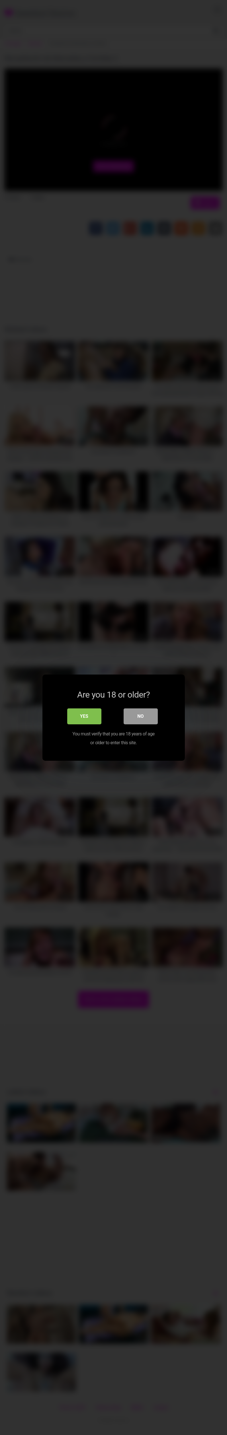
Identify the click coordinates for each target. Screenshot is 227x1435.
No (140, 716)
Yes (84, 716)
